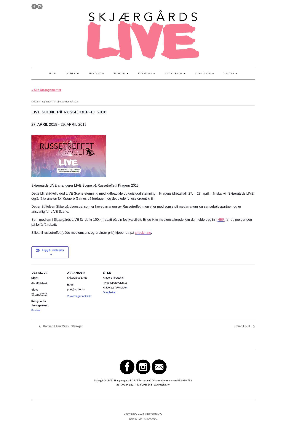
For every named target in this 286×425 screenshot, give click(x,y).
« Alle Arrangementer (46, 90)
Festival (35, 310)
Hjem (52, 73)
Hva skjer (96, 73)
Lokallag (146, 73)
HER (221, 219)
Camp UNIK (242, 326)
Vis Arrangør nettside (79, 296)
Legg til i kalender (53, 250)
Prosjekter (175, 73)
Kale (131, 418)
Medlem (121, 73)
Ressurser (204, 73)
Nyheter (72, 73)
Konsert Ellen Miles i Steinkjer (62, 326)
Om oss (230, 73)
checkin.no (143, 232)
